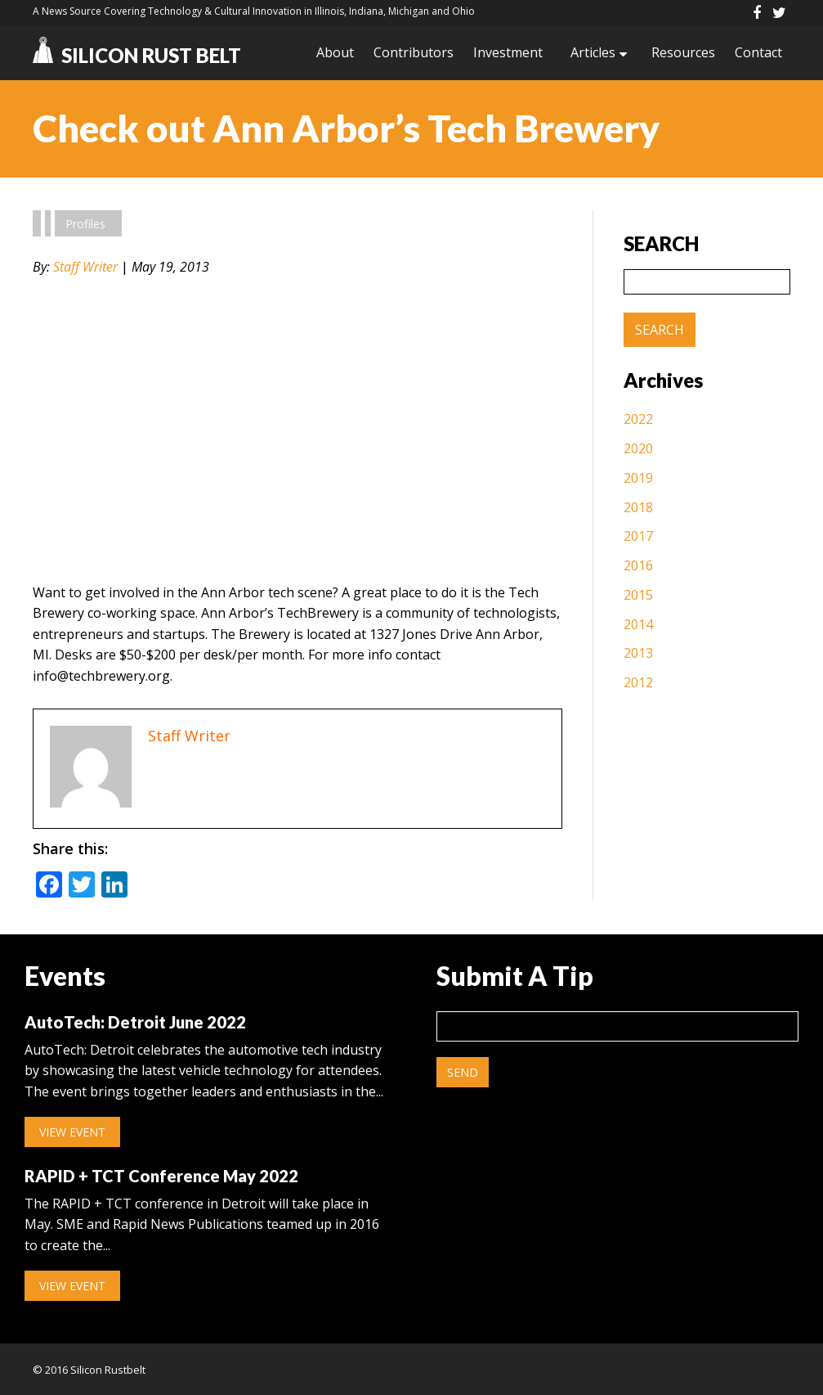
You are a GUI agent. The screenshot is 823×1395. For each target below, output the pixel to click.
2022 (638, 419)
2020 (638, 448)
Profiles (85, 224)
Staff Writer (85, 267)
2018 (638, 507)
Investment (508, 52)
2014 (638, 624)
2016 (638, 565)
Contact (758, 52)
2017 (638, 536)
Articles (592, 52)
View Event (72, 1132)
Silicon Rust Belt (137, 55)
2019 (638, 478)
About (335, 52)
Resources (683, 52)
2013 (638, 653)
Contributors (413, 52)
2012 (638, 682)
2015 (638, 595)
